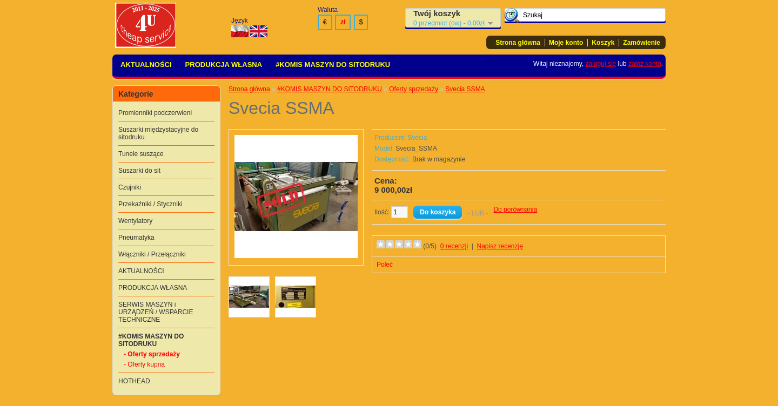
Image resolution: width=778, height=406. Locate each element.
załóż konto (644, 63)
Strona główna (517, 42)
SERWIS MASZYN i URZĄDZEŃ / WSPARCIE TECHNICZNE (155, 312)
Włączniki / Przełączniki (152, 254)
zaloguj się (601, 63)
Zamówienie (641, 42)
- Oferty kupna (144, 364)
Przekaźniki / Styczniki (150, 204)
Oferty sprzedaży (413, 89)
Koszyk (603, 42)
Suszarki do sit (139, 170)
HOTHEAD (134, 381)
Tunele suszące (141, 154)
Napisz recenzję (500, 246)
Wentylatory (135, 221)
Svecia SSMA (465, 89)
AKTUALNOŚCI (146, 64)
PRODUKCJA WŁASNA (224, 64)
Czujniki (129, 187)
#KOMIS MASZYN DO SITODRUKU (333, 64)
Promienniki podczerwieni (155, 113)
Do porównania (515, 209)
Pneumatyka (136, 237)
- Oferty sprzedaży (152, 354)
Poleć (385, 264)
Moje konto (566, 42)
